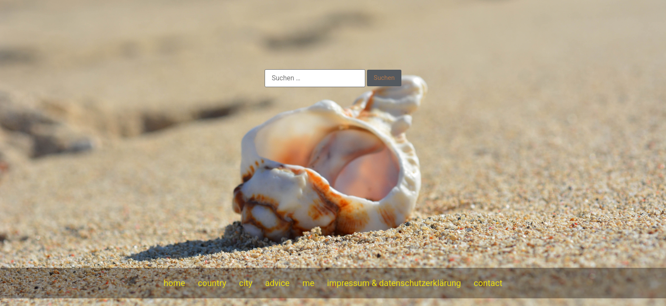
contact (488, 283)
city (245, 283)
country (212, 283)
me (308, 283)
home (174, 283)
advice (277, 283)
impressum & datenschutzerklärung (394, 283)
